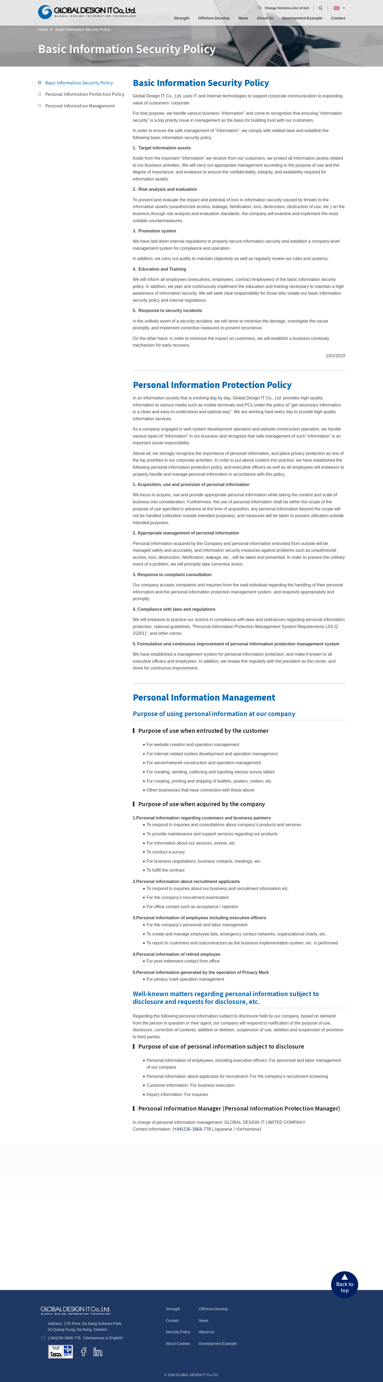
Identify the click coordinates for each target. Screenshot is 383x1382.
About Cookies (178, 1343)
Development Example (302, 15)
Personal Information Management (80, 106)
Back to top (344, 1284)
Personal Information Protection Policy (84, 94)
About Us (265, 15)
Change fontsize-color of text (287, 5)
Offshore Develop (214, 15)
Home (43, 28)
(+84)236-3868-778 (191, 1128)
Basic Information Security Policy (79, 83)
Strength (182, 15)
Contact (338, 15)
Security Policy (178, 1331)
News (243, 15)
